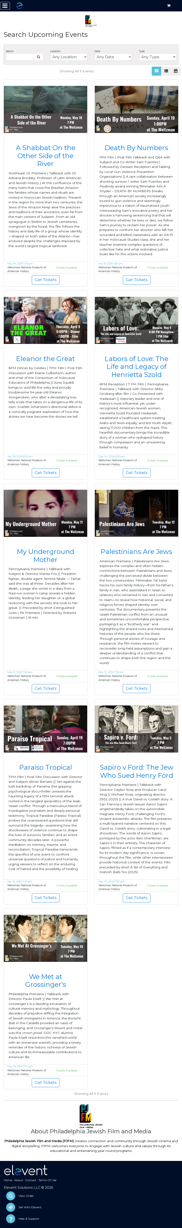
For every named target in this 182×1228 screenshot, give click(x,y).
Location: (55, 51)
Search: (10, 51)
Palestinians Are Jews (136, 552)
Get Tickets (45, 280)
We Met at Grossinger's (45, 981)
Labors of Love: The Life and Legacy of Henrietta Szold (136, 367)
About (18, 1180)
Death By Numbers (136, 148)
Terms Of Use (47, 1180)
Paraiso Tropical (45, 767)
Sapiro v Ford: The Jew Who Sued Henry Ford (136, 771)
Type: (142, 51)
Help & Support (28, 1218)
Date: (97, 51)
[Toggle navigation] (5, 6)
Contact (30, 1180)
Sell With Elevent (29, 1207)
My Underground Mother (45, 556)
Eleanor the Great (45, 359)
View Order (26, 1196)
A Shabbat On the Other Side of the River (45, 156)
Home (8, 1180)
